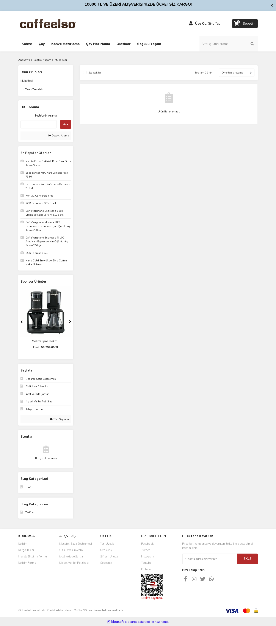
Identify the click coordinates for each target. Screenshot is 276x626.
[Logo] (54, 23)
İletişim (22, 544)
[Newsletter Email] (209, 559)
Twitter (145, 550)
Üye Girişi (106, 550)
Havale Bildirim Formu (32, 557)
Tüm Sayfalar (59, 419)
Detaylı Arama (59, 135)
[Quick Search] (38, 124)
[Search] (228, 43)
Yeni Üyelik (107, 544)
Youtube (146, 563)
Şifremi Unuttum (110, 557)
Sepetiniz (106, 563)
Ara (65, 124)
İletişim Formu (27, 563)
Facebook (147, 544)
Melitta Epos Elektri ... (46, 341)
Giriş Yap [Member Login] (214, 23)
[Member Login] (191, 23)
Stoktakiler (94, 72)
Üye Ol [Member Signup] (200, 23)
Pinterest (146, 569)
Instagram (147, 557)
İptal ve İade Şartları (72, 557)
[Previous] (21, 322)
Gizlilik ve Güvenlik (71, 550)
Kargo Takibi (26, 550)
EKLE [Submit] (247, 559)
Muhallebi (61, 60)
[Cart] (245, 23)
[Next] (70, 322)
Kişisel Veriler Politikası (74, 563)
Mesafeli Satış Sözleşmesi (75, 544)
